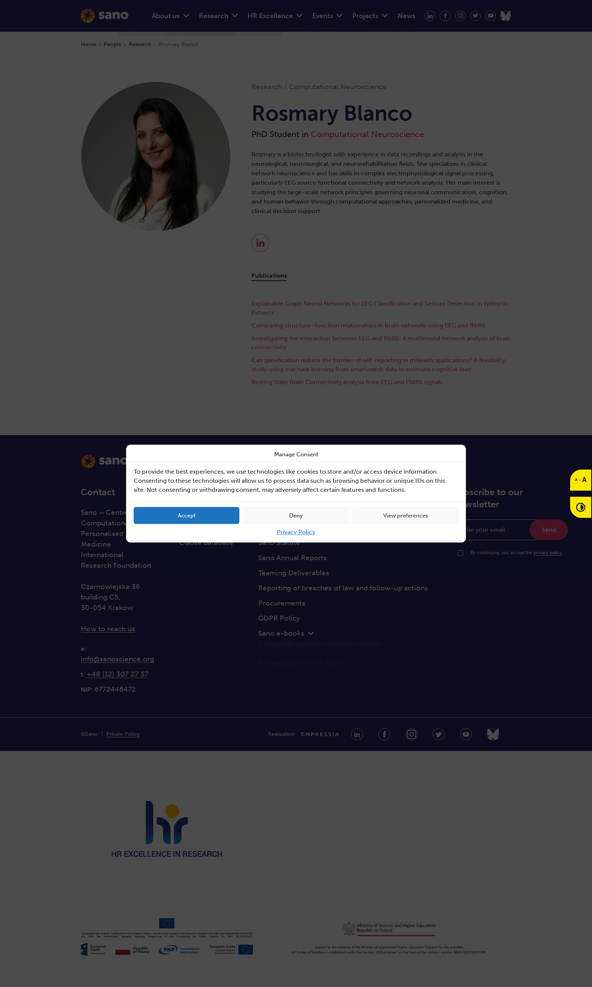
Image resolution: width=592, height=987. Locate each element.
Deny (296, 515)
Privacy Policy (296, 532)
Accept (187, 515)
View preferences (405, 515)
